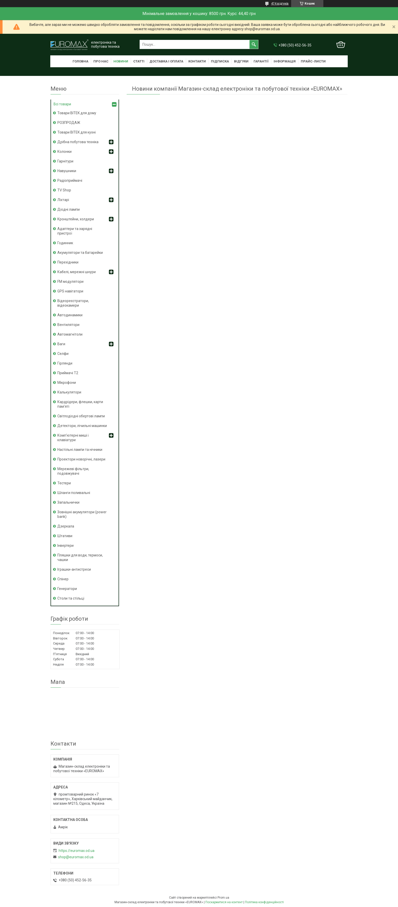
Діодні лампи (68, 209)
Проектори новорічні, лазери (81, 459)
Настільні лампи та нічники (79, 450)
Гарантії (261, 61)
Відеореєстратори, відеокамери (73, 303)
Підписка (220, 61)
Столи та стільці (70, 598)
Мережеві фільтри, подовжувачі (73, 471)
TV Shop (64, 190)
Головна (80, 61)
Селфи (63, 354)
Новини (120, 61)
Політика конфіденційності (264, 902)
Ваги (61, 344)
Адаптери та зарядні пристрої (74, 231)
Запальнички (68, 502)
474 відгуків (280, 3)
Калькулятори (69, 392)
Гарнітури (65, 161)
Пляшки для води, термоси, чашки (80, 557)
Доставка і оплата (166, 61)
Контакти (197, 61)
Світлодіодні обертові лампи (81, 416)
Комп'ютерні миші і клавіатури (73, 437)
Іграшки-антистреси (74, 569)
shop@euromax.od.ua (75, 857)
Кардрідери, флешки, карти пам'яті (80, 404)
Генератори (67, 589)
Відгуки (241, 61)
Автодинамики (69, 315)
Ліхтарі (63, 200)
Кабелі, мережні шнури (76, 272)
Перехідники (67, 262)
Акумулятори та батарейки (80, 253)
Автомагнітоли (69, 334)
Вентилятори (68, 325)
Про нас (100, 61)
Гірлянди (64, 363)
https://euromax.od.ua (76, 851)
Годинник (65, 243)
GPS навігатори (70, 291)
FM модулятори (70, 281)
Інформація (285, 61)
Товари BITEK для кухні (76, 132)
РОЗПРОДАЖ (68, 123)
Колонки (64, 152)
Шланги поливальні (73, 493)
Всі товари (62, 104)
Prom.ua (223, 897)
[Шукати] (254, 44)
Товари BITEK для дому (76, 113)
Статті (138, 61)
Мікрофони (66, 383)
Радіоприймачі (69, 180)
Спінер (63, 579)
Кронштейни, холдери (75, 219)
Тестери (64, 483)
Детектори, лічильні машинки (82, 426)
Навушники (66, 171)
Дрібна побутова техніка (77, 142)
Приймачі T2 (67, 373)
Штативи (64, 536)
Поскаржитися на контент (224, 902)
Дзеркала (65, 526)
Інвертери (65, 545)
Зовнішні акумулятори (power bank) (82, 514)
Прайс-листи (313, 61)
